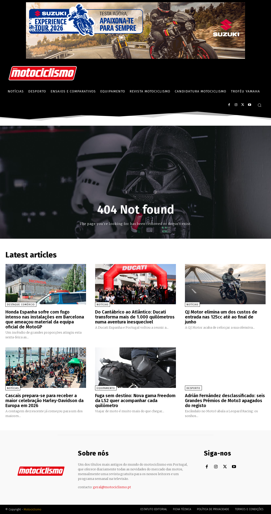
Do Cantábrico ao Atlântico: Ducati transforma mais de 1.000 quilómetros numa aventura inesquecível (135, 317)
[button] (259, 105)
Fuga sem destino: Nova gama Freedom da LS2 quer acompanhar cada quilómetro (135, 400)
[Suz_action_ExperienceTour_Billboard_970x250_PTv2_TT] (135, 57)
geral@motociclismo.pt (112, 487)
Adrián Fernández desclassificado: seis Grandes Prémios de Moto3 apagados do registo (225, 400)
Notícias (102, 304)
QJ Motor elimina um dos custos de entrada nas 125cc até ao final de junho (221, 317)
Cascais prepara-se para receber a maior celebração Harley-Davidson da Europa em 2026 (44, 400)
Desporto (193, 388)
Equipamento (106, 388)
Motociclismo (32, 509)
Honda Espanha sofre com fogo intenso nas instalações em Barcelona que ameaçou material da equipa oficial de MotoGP (44, 319)
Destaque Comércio (21, 304)
